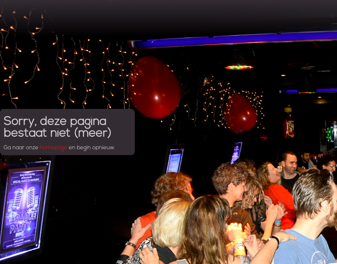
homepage (53, 148)
